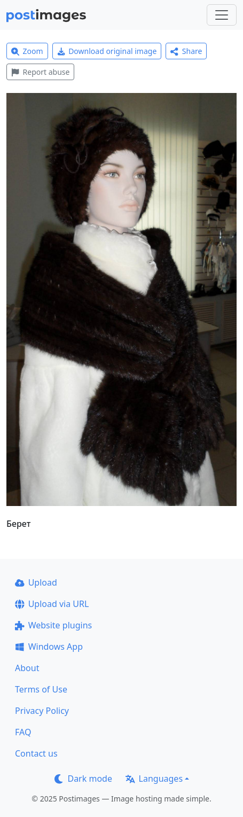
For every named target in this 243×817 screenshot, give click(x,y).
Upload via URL (52, 604)
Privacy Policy (42, 711)
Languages (154, 778)
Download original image (107, 51)
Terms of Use (41, 689)
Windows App (49, 646)
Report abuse (40, 72)
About (27, 668)
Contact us (36, 753)
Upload (36, 582)
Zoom (27, 51)
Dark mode (83, 778)
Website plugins (53, 625)
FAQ (23, 732)
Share (186, 51)
